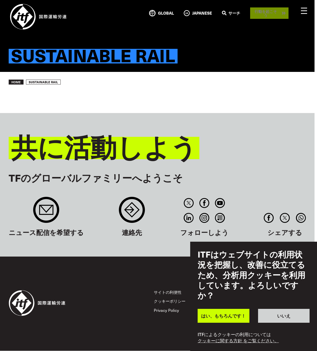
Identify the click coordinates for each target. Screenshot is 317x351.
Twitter (188, 203)
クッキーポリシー (169, 301)
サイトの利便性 (168, 292)
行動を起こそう (266, 13)
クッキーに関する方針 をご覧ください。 (238, 341)
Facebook (204, 203)
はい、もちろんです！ (223, 316)
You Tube (220, 203)
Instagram (204, 218)
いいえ (284, 316)
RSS (220, 218)
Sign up (46, 212)
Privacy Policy (166, 310)
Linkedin (188, 218)
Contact (132, 212)
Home (16, 82)
